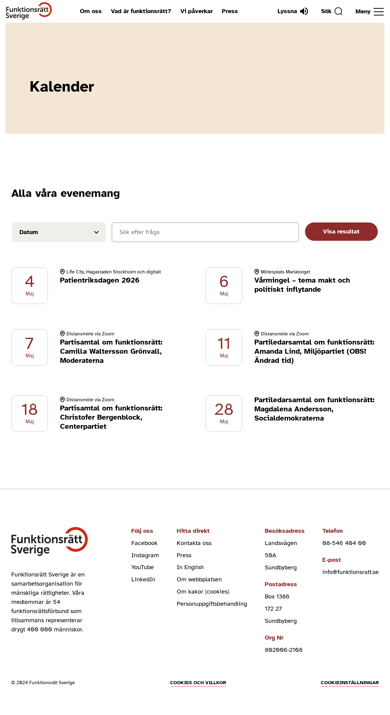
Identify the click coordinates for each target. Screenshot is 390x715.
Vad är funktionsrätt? (141, 11)
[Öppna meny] (370, 12)
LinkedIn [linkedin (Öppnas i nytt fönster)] (143, 579)
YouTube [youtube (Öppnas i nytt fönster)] (142, 567)
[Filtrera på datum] (59, 232)
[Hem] (29, 11)
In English (190, 567)
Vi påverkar (196, 11)
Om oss (91, 11)
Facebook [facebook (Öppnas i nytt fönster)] (144, 543)
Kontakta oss (194, 543)
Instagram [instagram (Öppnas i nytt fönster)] (145, 555)
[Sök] (331, 11)
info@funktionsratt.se (350, 572)
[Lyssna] (293, 11)
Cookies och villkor (198, 683)
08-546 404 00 (344, 543)
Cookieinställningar (350, 683)
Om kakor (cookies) (203, 592)
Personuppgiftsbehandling (212, 604)
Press (230, 11)
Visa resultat (341, 231)
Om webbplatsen (199, 579)
